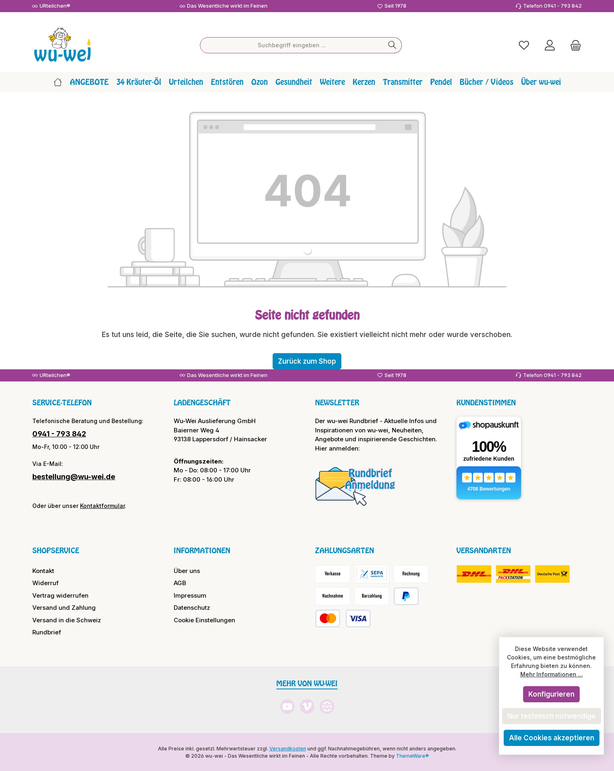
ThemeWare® (412, 755)
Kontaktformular (102, 505)
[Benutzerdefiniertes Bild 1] (355, 486)
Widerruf (45, 582)
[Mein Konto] (550, 44)
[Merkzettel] (524, 44)
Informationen (202, 550)
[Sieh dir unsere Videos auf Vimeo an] (307, 706)
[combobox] (291, 44)
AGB (180, 582)
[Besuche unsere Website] (327, 706)
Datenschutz (192, 607)
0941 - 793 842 (59, 433)
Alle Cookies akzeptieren (551, 738)
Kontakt (43, 570)
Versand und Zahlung (64, 607)
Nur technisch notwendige (551, 716)
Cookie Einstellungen (204, 619)
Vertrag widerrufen (60, 594)
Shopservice (55, 550)
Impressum (190, 594)
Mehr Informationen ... (551, 674)
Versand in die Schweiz (66, 619)
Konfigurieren (551, 694)
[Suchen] (392, 44)
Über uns (187, 570)
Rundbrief (46, 632)
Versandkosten (287, 748)
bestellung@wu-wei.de (73, 476)
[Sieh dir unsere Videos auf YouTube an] (287, 706)
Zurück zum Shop (307, 360)
